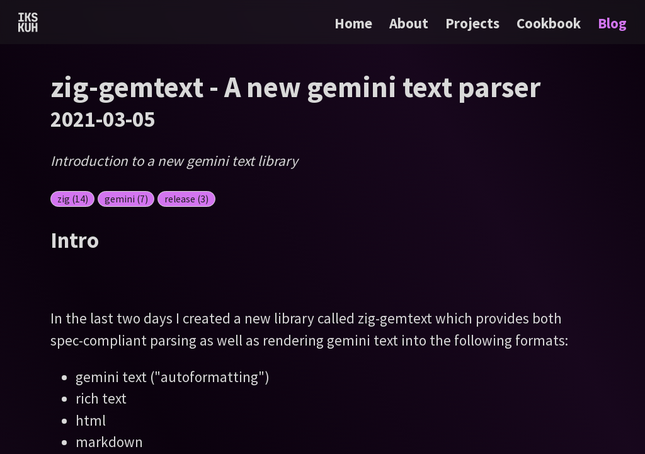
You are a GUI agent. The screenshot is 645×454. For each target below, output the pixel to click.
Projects (474, 23)
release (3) (186, 199)
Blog (612, 23)
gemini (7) (126, 199)
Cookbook (550, 23)
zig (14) (72, 199)
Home (353, 23)
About (410, 23)
